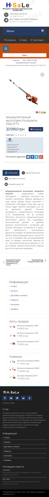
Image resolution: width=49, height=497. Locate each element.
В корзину (35, 129)
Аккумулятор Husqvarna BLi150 (35, 261)
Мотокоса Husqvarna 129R (27, 333)
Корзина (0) (11, 40)
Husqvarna (11, 152)
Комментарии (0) (14, 184)
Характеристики (31, 173)
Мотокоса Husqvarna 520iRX (28, 368)
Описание (11, 173)
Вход (24, 40)
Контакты (14, 304)
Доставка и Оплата (15, 178)
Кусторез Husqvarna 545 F (27, 376)
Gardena (13, 309)
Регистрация (38, 40)
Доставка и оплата (18, 295)
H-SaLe (13, 286)
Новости (13, 300)
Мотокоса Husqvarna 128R (27, 326)
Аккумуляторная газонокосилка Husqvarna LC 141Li (13, 262)
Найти (24, 55)
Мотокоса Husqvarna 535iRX (28, 361)
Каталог (13, 291)
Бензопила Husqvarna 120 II (28, 342)
